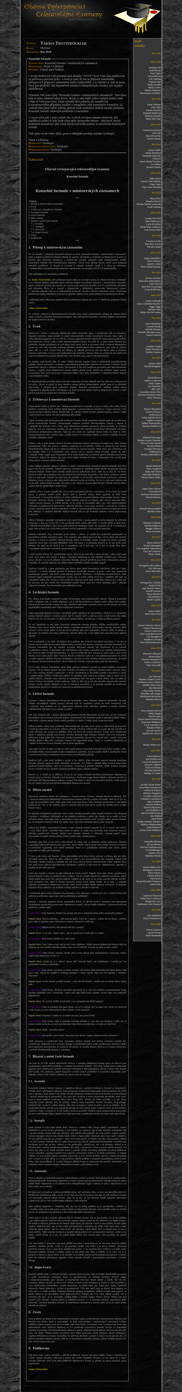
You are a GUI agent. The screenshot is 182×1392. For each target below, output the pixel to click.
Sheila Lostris (154, 87)
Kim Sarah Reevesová (150, 633)
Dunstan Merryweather (150, 508)
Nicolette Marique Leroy (149, 332)
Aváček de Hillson (152, 790)
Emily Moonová (153, 349)
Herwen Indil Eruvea (151, 813)
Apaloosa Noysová (152, 895)
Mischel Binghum (152, 366)
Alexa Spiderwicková (151, 710)
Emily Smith (155, 585)
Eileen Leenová (153, 929)
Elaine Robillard (153, 153)
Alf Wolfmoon (154, 377)
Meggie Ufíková (153, 528)
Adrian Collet (154, 363)
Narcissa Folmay (153, 767)
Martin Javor (155, 853)
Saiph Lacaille (154, 84)
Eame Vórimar (154, 104)
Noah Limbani (154, 207)
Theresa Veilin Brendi (151, 443)
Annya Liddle (154, 150)
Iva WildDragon (153, 850)
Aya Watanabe (154, 386)
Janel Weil (156, 818)
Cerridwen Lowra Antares (149, 682)
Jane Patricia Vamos (151, 588)
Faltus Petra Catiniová (150, 898)
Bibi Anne (156, 389)
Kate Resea (155, 878)
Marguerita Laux (153, 901)
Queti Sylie (155, 884)
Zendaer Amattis (153, 352)
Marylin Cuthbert (153, 764)
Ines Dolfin (155, 816)
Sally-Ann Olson (153, 471)
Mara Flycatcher (153, 135)
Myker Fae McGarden (150, 312)
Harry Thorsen (154, 397)
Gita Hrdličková (153, 810)
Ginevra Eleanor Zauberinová (153, 413)
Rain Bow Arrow (153, 244)
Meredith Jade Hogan (151, 693)
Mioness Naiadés (153, 116)
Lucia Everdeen (153, 224)
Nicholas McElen (153, 770)
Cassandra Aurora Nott (150, 392)
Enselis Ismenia (153, 110)
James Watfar (154, 611)
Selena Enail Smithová (150, 830)
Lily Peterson (154, 568)
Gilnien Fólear (154, 875)
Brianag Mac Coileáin (150, 582)
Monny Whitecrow (152, 744)
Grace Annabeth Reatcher (149, 303)
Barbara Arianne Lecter (150, 679)
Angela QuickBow (152, 258)
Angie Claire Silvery (151, 488)
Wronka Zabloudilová (151, 454)
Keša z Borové (154, 542)
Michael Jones (154, 511)
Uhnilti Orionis (154, 138)
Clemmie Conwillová (151, 798)
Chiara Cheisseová (152, 628)
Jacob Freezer (154, 932)
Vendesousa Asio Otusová (149, 904)
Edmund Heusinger (152, 437)
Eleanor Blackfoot (152, 409)
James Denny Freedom (150, 161)
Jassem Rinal (155, 656)
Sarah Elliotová (153, 827)
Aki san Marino (153, 844)
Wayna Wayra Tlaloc (151, 477)
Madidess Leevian (152, 639)
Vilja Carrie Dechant (151, 187)
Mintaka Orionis (153, 855)
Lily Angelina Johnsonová (148, 548)
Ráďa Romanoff (153, 935)
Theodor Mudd (154, 246)
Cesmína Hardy (153, 326)
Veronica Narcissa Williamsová (152, 450)
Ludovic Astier (154, 264)
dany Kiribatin (154, 801)
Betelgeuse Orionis (152, 870)
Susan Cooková (153, 335)
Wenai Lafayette (153, 531)
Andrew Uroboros (152, 380)
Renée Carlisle (154, 599)
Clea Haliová (155, 491)
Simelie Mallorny (152, 90)
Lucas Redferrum (153, 289)
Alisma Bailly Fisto (152, 867)
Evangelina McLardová (150, 565)
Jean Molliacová (153, 759)
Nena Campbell (153, 468)
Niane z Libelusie (152, 662)
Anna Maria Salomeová (150, 787)
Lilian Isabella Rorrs (151, 417)
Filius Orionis (154, 872)
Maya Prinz (155, 198)
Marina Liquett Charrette (149, 440)
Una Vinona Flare (152, 229)
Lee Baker (156, 164)
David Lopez (155, 716)
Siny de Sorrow (153, 730)
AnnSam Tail (155, 67)
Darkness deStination (151, 494)
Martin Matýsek (153, 466)
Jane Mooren (155, 687)
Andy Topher (155, 383)
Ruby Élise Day (153, 118)
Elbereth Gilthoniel (152, 653)
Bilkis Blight (155, 713)
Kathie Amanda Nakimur (149, 821)
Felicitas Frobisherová (150, 847)
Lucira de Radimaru (151, 761)
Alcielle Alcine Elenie (150, 784)
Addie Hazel (155, 178)
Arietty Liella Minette (150, 181)
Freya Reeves (154, 76)
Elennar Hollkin (153, 804)
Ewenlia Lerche (153, 241)
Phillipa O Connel (152, 773)
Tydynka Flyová (153, 699)
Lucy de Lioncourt (152, 551)
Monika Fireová (153, 201)
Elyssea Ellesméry (152, 807)
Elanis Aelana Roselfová (149, 719)
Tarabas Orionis (153, 167)
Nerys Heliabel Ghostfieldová (154, 595)
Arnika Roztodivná (152, 130)
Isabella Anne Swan (151, 685)
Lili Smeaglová (154, 636)
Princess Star (155, 81)
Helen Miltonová (153, 221)
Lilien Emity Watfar (151, 690)
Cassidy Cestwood (152, 796)
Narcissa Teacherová (151, 659)
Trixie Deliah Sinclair (151, 266)
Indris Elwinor (154, 261)
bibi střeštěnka (154, 915)
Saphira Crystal (153, 420)
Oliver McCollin (153, 571)
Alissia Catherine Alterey (149, 625)
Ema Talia (156, 107)
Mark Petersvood (153, 614)
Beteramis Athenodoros (150, 281)
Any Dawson (155, 676)
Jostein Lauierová (152, 631)
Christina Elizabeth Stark (149, 394)
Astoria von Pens (153, 278)
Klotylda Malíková (152, 113)
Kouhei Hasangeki (152, 545)
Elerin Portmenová (152, 918)
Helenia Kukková (152, 525)
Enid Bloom (155, 70)
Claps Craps (155, 184)
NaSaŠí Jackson (153, 591)
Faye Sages (155, 73)
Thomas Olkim (154, 446)
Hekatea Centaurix (152, 522)
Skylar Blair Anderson (150, 227)
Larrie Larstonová (152, 724)
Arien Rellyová (154, 756)
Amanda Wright (153, 346)
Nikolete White (154, 727)
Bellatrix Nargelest (152, 793)
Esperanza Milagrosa (151, 722)
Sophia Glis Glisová (151, 733)
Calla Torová (155, 283)
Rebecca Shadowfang (151, 824)
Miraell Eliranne (153, 329)
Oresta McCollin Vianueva (148, 881)
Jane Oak (156, 133)
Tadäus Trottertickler (151, 423)
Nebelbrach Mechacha (150, 696)
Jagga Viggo (155, 306)
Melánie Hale (154, 309)
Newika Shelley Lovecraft (148, 204)
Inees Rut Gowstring (151, 286)
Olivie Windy (154, 554)
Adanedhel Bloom (152, 841)
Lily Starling (155, 79)
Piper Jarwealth (153, 665)
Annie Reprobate (153, 323)
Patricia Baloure (153, 497)
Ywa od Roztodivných (150, 642)
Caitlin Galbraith (153, 300)
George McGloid (153, 218)
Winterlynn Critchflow (150, 93)
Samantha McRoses (152, 474)
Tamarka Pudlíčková (151, 426)
